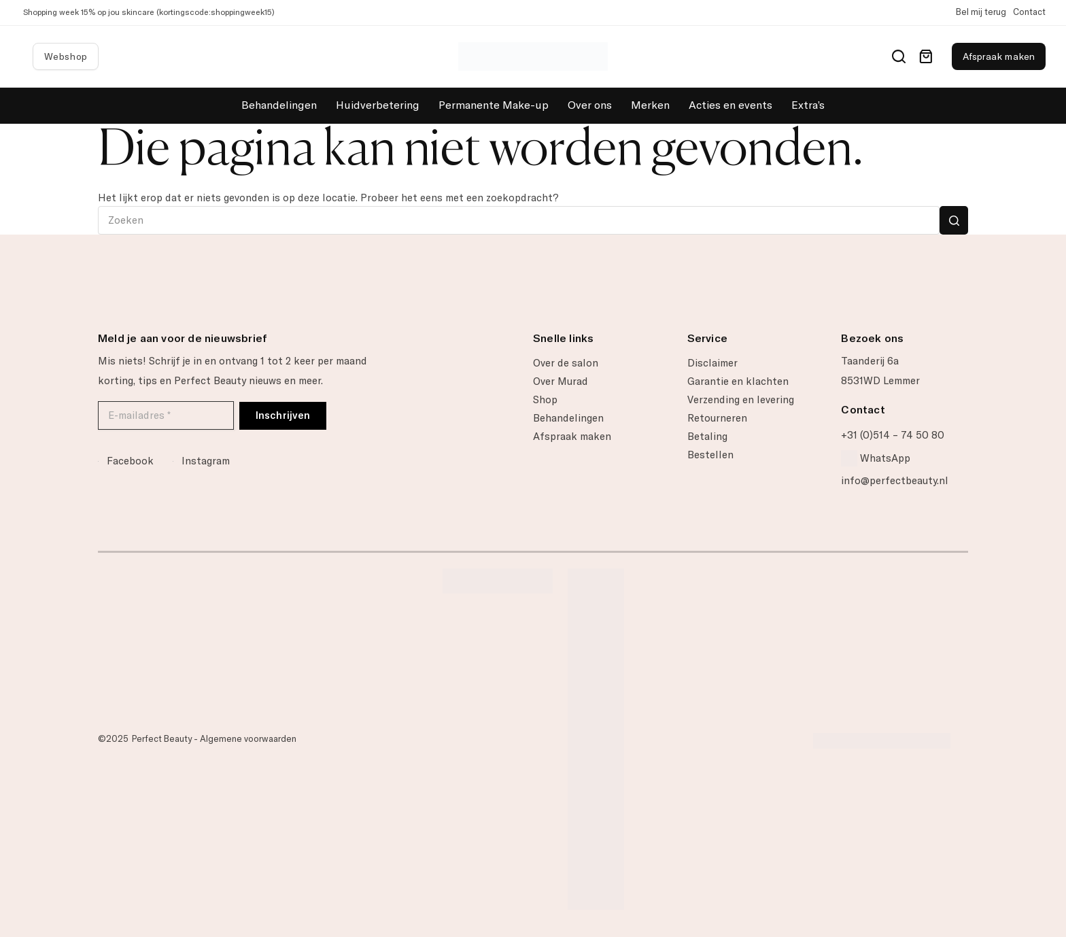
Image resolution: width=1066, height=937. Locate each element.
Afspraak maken (999, 56)
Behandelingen (279, 105)
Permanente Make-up (494, 105)
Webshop (65, 56)
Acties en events (730, 105)
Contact (1029, 12)
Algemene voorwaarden (248, 739)
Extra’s (808, 105)
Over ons (590, 105)
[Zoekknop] (954, 220)
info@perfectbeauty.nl (894, 481)
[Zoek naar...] (519, 220)
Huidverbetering (377, 105)
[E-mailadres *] (166, 415)
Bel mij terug (981, 12)
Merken (650, 105)
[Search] (899, 56)
